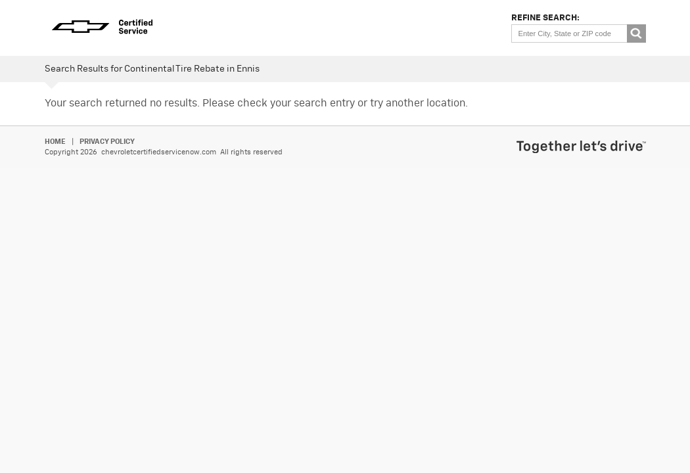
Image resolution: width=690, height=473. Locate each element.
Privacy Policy (107, 141)
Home (55, 141)
